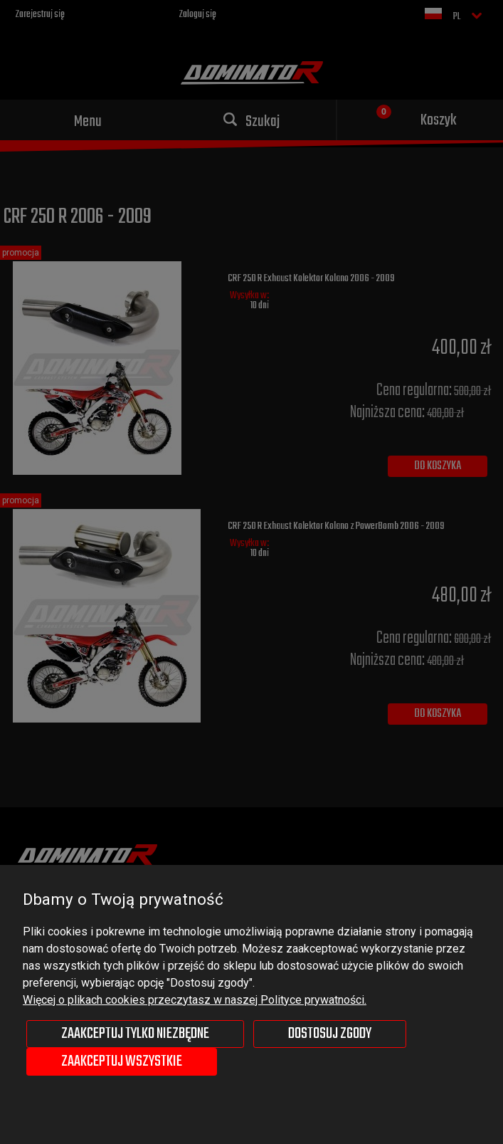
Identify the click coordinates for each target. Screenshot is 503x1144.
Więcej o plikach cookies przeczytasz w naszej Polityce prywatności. (194, 1000)
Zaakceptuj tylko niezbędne (135, 1034)
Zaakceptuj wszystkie (121, 1061)
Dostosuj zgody (329, 1034)
